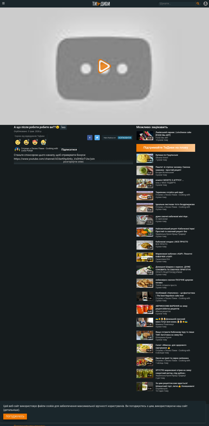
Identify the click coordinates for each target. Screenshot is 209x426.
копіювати (125, 137)
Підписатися (69, 149)
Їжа (63, 127)
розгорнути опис (73, 161)
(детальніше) (11, 409)
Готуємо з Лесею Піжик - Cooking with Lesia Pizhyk (39, 149)
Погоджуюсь (15, 416)
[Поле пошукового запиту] (198, 3)
